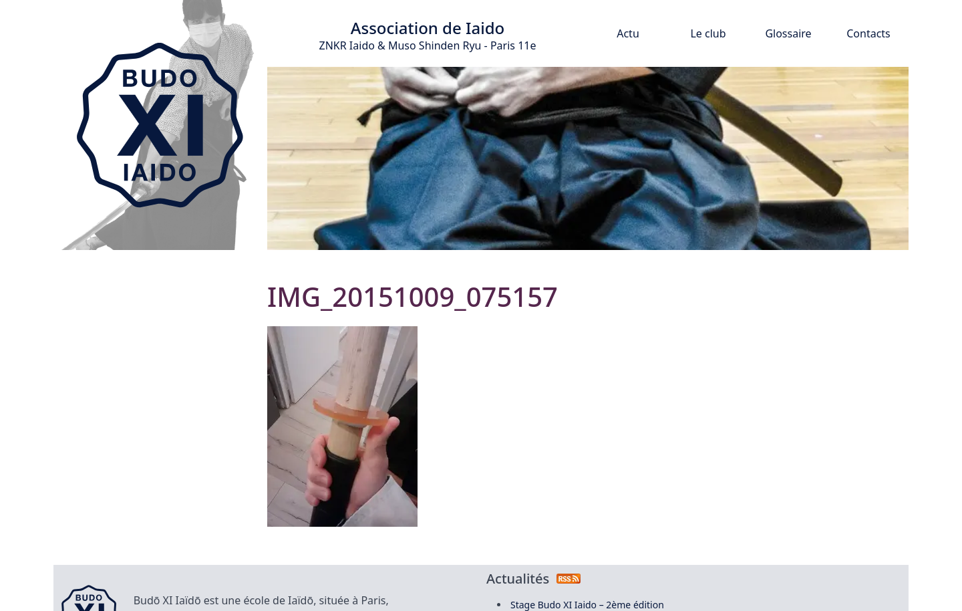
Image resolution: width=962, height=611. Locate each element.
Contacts (868, 33)
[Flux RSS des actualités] (568, 579)
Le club (708, 33)
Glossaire (788, 33)
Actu (628, 33)
